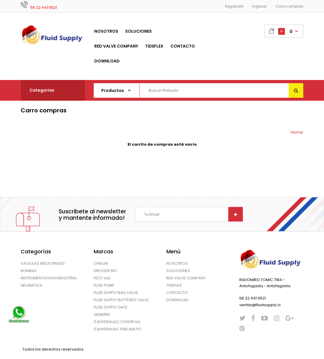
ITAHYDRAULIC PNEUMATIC (118, 329)
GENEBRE (102, 314)
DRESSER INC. (106, 270)
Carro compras (289, 6)
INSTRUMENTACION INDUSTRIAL (49, 278)
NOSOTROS (177, 263)
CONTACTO (177, 292)
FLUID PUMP (104, 285)
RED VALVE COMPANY (185, 278)
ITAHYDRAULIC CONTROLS (117, 322)
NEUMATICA (31, 285)
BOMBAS (29, 270)
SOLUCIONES (178, 270)
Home (297, 132)
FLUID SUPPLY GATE (111, 307)
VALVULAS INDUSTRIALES (43, 263)
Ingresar (259, 6)
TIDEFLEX (174, 285)
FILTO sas (102, 278)
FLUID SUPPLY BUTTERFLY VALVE (121, 300)
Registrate (234, 6)
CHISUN (101, 263)
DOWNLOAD (177, 300)
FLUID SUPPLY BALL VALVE (116, 292)
